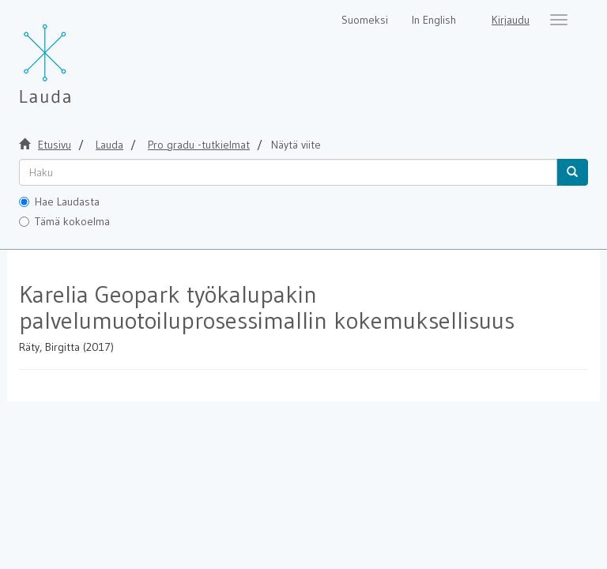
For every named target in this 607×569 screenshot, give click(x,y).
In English (434, 20)
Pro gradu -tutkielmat (199, 145)
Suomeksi (364, 20)
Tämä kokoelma (64, 221)
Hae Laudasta (59, 201)
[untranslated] (288, 172)
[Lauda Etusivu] (78, 55)
